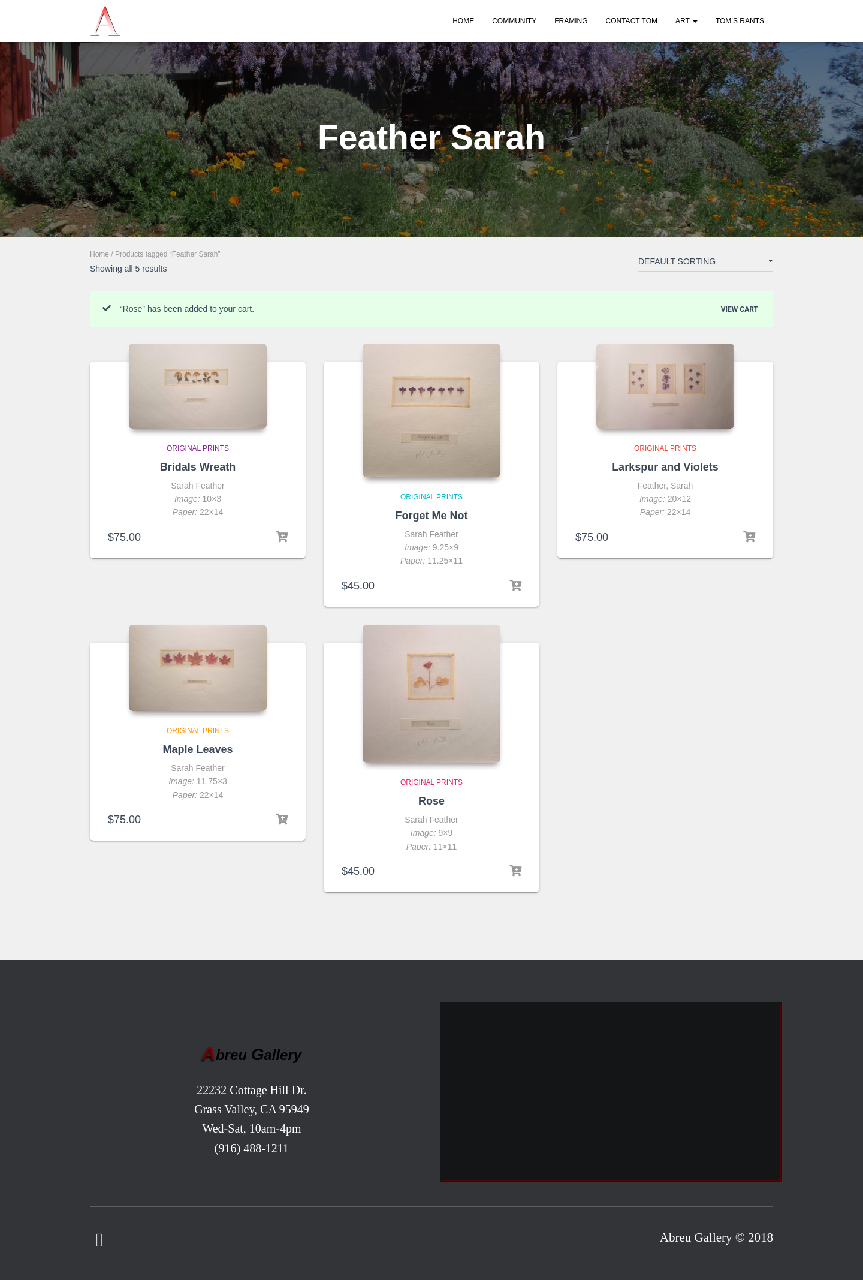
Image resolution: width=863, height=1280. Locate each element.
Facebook (99, 1240)
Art (686, 21)
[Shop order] (705, 264)
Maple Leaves (197, 749)
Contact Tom (631, 21)
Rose (431, 801)
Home (463, 21)
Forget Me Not (432, 516)
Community (514, 21)
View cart (739, 309)
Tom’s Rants (740, 21)
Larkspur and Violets (665, 467)
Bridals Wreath (198, 467)
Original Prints (198, 448)
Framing (570, 21)
